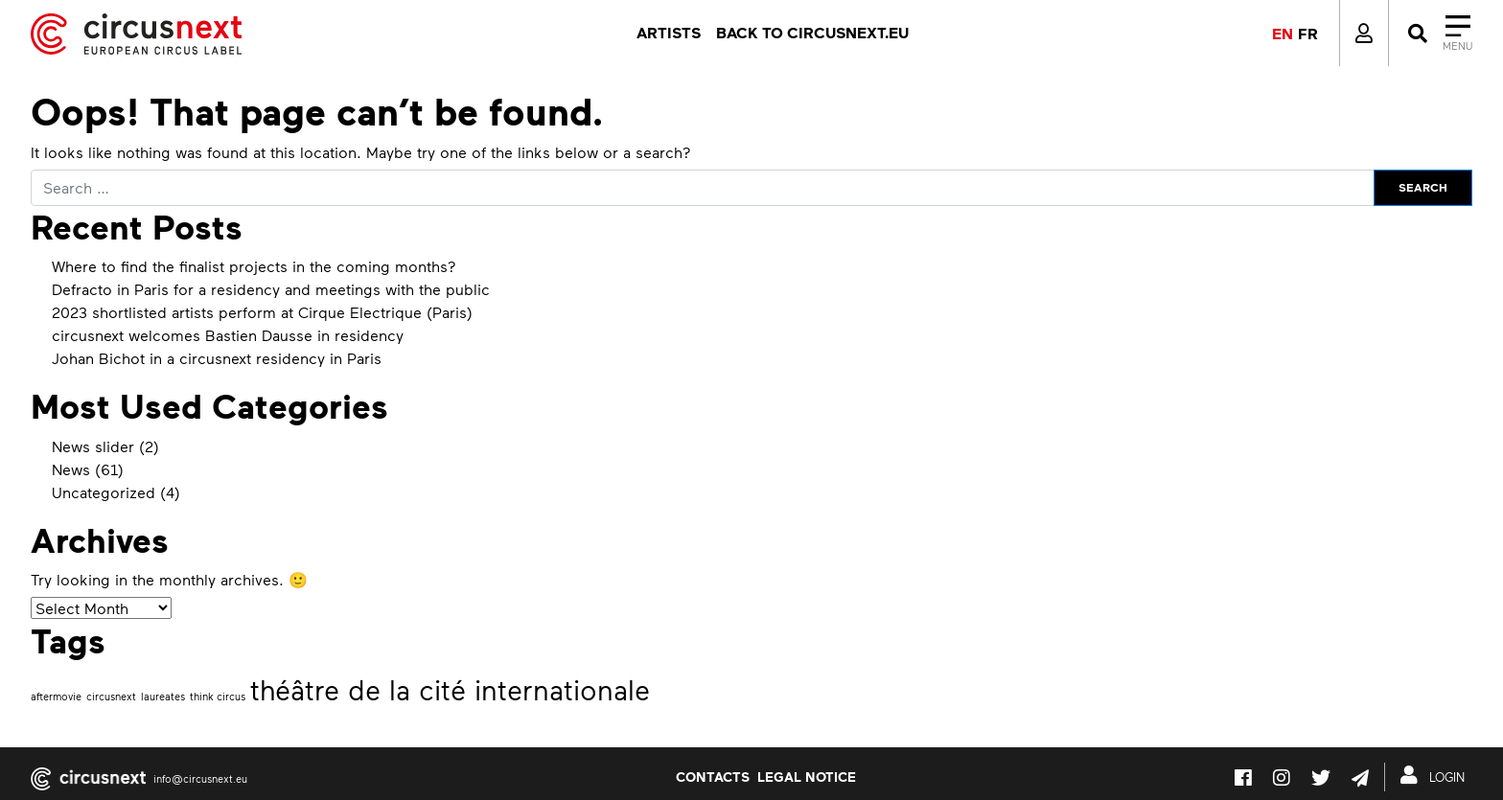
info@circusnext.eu (200, 778)
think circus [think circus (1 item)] (217, 696)
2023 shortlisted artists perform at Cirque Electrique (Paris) (262, 312)
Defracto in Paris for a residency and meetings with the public (271, 289)
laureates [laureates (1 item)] (163, 696)
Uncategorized (103, 492)
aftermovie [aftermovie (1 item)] (56, 696)
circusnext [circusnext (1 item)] (111, 696)
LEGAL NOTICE (806, 776)
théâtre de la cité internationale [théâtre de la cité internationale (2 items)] (450, 689)
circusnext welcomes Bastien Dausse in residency (228, 335)
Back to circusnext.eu (812, 32)
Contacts (713, 776)
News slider (93, 446)
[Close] (1438, 33)
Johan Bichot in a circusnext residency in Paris (217, 358)
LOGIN (1436, 775)
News (71, 469)
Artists (668, 32)
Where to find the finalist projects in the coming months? (254, 266)
